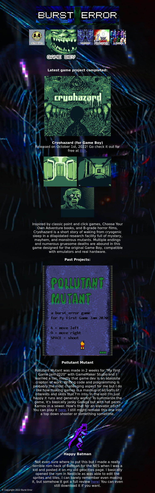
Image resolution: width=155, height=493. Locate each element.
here (62, 410)
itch (83, 151)
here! (95, 482)
